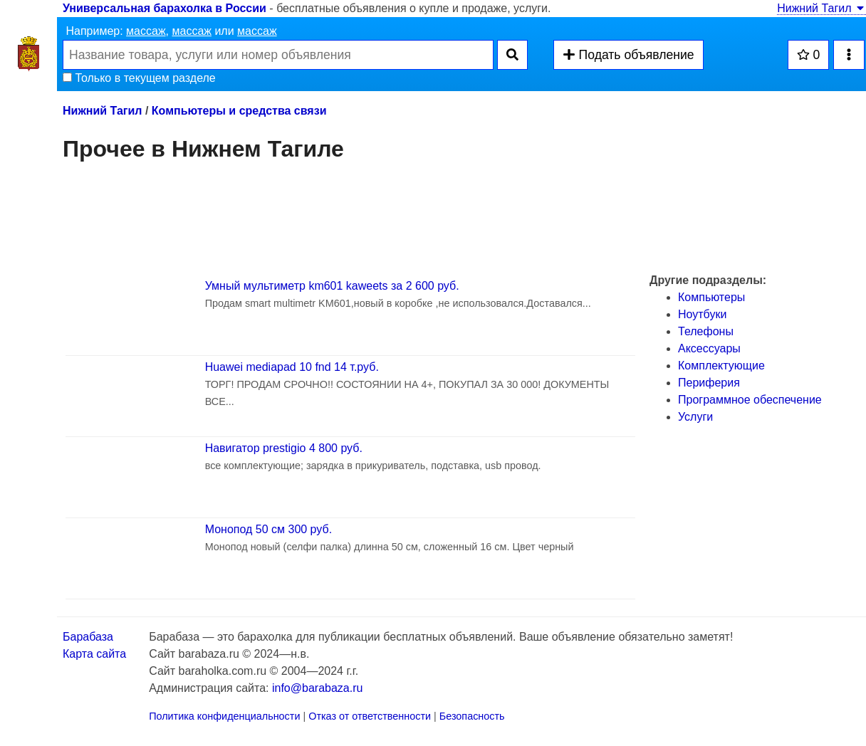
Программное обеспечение (750, 400)
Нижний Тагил (821, 8)
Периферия (709, 383)
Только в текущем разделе (139, 78)
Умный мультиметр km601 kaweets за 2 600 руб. (332, 286)
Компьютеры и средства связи (239, 111)
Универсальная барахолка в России (164, 8)
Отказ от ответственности (369, 716)
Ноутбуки (702, 314)
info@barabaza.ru (317, 688)
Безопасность (472, 716)
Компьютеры (711, 297)
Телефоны (706, 331)
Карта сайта (94, 654)
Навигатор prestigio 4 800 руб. (283, 448)
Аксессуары (709, 348)
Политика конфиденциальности (224, 716)
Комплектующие (721, 365)
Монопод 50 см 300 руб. (268, 529)
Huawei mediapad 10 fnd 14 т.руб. (292, 367)
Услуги (695, 417)
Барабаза (88, 637)
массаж (146, 31)
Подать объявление (628, 55)
